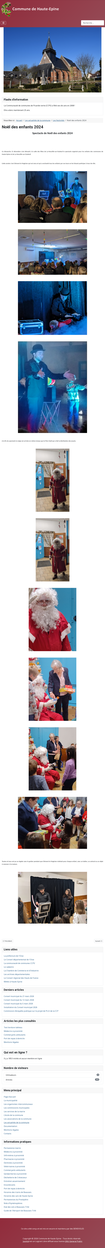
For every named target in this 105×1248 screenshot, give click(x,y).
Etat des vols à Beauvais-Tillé (16, 1207)
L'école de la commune (13, 1115)
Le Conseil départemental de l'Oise (19, 959)
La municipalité (10, 1100)
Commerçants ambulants (14, 1170)
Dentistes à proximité (13, 1163)
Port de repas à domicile (14, 1188)
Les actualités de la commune (16, 1122)
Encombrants (9, 1185)
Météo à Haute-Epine (13, 981)
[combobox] (92, 22)
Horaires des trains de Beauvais (17, 1192)
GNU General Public (73, 1241)
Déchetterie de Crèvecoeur (15, 1177)
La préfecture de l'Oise (13, 956)
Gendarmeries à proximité (15, 1174)
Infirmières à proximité (14, 1155)
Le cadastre (9, 967)
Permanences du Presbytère (16, 1199)
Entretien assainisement (14, 1181)
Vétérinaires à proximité (14, 1166)
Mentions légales (11, 1130)
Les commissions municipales (16, 1108)
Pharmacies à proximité (14, 1159)
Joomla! (26, 1241)
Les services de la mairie (14, 1111)
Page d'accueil (10, 1097)
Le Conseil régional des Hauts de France (21, 978)
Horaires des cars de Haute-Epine (18, 1196)
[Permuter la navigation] (3, 23)
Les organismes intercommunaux (18, 1104)
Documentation (10, 1126)
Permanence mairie (12, 1148)
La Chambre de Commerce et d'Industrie (21, 970)
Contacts (7, 1133)
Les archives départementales (17, 974)
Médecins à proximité (13, 1151)
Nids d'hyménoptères (13, 1203)
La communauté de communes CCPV (19, 963)
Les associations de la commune (17, 1119)
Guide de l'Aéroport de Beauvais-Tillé (20, 1210)
